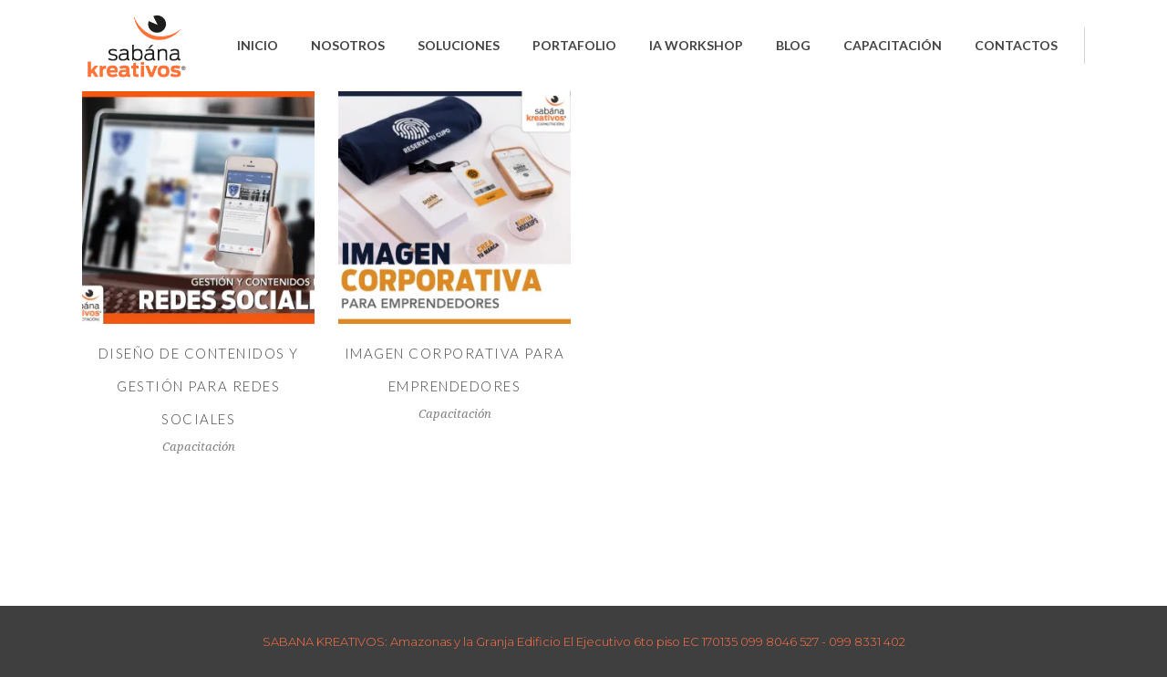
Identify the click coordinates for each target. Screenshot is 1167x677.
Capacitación (198, 446)
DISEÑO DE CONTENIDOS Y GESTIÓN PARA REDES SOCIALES (198, 386)
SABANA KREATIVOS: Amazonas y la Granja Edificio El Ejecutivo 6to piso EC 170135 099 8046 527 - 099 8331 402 (584, 641)
